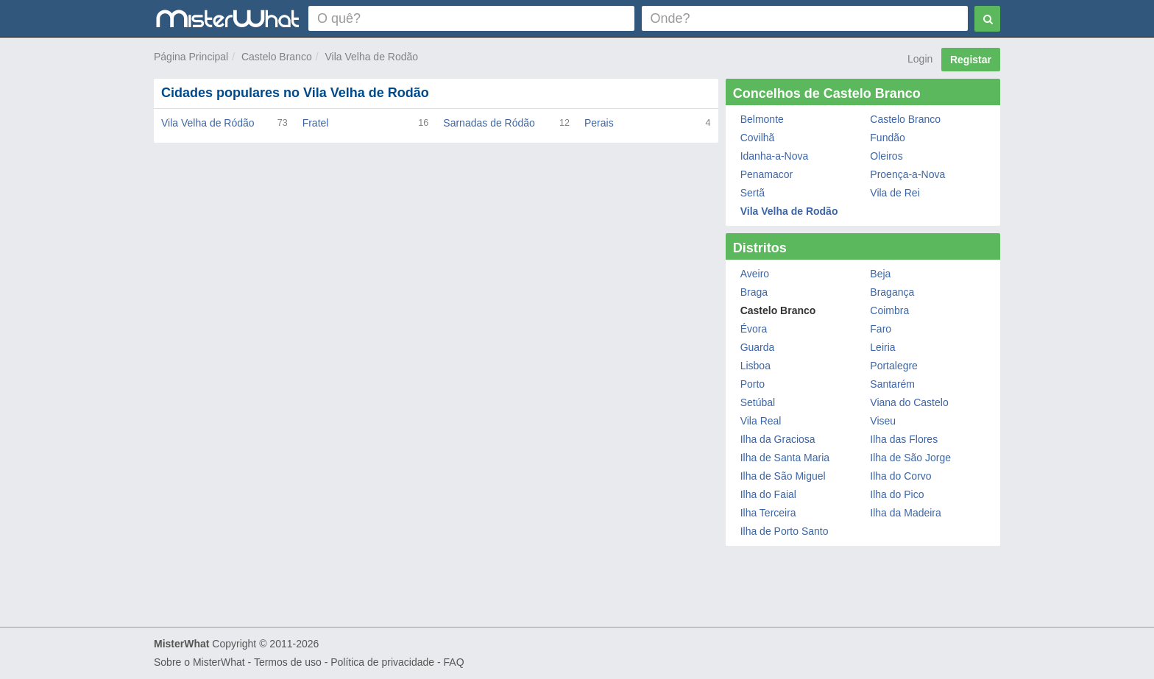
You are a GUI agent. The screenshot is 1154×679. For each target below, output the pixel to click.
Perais (599, 123)
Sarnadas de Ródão (489, 123)
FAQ (454, 662)
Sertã (752, 193)
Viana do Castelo (909, 402)
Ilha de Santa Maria (784, 457)
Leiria (882, 347)
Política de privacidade (382, 662)
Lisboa (755, 366)
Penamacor (766, 174)
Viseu (883, 421)
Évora (754, 329)
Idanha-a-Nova (774, 156)
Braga (754, 292)
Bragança (892, 292)
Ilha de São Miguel (783, 476)
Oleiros (886, 156)
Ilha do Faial (768, 494)
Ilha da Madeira (905, 513)
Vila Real (761, 421)
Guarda (757, 347)
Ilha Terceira (768, 513)
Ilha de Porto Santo (784, 531)
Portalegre (894, 366)
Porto (752, 384)
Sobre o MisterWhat (199, 662)
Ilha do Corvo (900, 476)
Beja (880, 274)
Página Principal (191, 57)
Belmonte (762, 119)
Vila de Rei (894, 193)
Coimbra (889, 310)
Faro (880, 329)
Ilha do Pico (897, 494)
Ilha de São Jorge (910, 457)
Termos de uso (288, 662)
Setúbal (757, 402)
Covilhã (757, 137)
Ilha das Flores (904, 439)
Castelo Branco (276, 57)
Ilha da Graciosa (777, 439)
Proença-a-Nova (907, 174)
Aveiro (754, 274)
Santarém (892, 384)
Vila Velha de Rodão (371, 57)
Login (919, 59)
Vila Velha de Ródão (208, 123)
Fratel (315, 123)
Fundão (887, 137)
